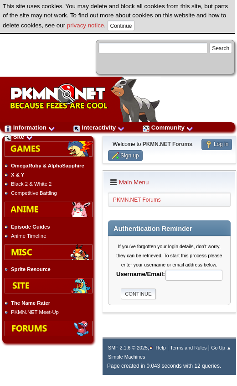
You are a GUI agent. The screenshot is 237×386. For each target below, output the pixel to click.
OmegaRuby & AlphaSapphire (47, 165)
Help (161, 347)
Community (168, 127)
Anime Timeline (28, 236)
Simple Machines (126, 357)
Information (30, 127)
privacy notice (85, 25)
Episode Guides (30, 227)
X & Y (17, 174)
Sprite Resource (31, 269)
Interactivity (98, 127)
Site (19, 136)
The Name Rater (30, 303)
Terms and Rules (188, 347)
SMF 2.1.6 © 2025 (128, 347)
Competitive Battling (34, 193)
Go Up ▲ (221, 347)
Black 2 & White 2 (31, 184)
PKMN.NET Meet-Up (35, 312)
